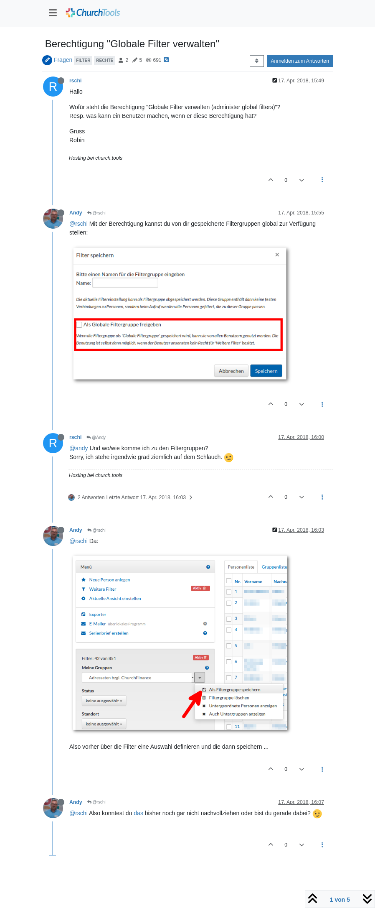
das (138, 813)
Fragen (63, 59)
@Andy (96, 437)
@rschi (96, 213)
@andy (78, 448)
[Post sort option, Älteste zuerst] (257, 61)
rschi (75, 81)
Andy (75, 213)
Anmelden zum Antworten (300, 61)
